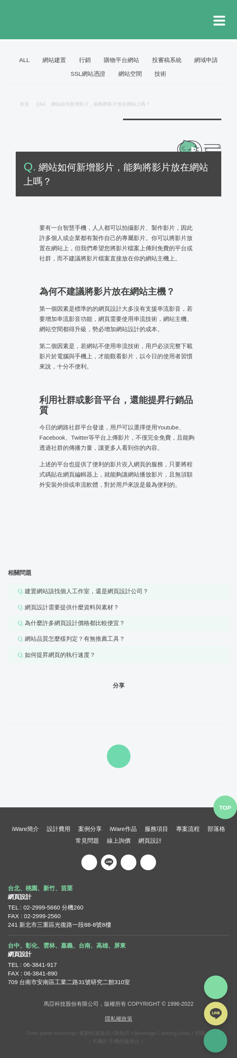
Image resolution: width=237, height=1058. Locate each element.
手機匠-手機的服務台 (116, 1041)
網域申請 (206, 60)
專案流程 (188, 828)
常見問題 (87, 840)
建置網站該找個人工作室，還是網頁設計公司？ (87, 591)
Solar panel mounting (50, 1033)
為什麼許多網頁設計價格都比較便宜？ (75, 623)
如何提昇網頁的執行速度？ (60, 654)
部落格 (216, 828)
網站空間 (130, 73)
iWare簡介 (25, 828)
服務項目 (156, 828)
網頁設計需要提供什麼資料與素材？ (72, 607)
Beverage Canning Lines (162, 1033)
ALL (24, 60)
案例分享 (90, 828)
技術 (160, 73)
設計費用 (58, 828)
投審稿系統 (167, 60)
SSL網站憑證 (88, 73)
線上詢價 (118, 840)
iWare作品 (123, 828)
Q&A (43, 104)
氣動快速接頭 (94, 1033)
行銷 (85, 60)
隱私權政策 (118, 1018)
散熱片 (122, 1033)
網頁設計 (150, 840)
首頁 (24, 104)
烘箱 (200, 1033)
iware (119, 20)
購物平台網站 (121, 60)
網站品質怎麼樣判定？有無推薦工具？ (75, 638)
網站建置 (54, 60)
